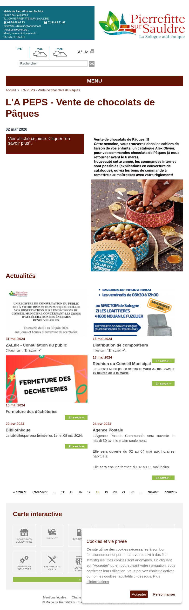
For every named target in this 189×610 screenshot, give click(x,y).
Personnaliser (164, 594)
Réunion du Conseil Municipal (122, 363)
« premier (19, 492)
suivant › (153, 492)
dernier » (171, 492)
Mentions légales (54, 597)
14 (62, 492)
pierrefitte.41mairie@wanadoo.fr (22, 26)
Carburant (80, 539)
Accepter (139, 594)
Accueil (11, 90)
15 (71, 492)
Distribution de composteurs (120, 345)
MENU (94, 80)
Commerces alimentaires (24, 540)
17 (88, 492)
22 (132, 492)
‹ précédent (39, 492)
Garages (52, 538)
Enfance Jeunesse (80, 569)
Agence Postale (108, 430)
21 (123, 492)
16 (80, 492)
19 (106, 492)
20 (115, 492)
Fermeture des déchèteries (32, 411)
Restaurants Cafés (52, 568)
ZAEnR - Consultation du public (36, 345)
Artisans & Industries (24, 567)
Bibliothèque (18, 430)
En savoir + (76, 417)
